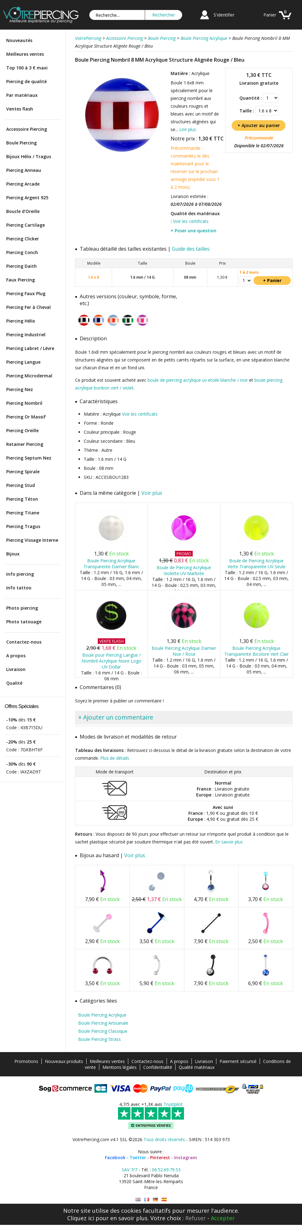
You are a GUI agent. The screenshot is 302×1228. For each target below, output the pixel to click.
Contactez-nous (23, 642)
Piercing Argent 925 (27, 198)
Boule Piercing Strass (99, 1039)
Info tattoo (18, 588)
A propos (16, 656)
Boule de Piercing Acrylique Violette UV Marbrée (184, 570)
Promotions (26, 1061)
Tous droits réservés (164, 1139)
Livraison (16, 669)
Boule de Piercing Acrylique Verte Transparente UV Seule (256, 563)
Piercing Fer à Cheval (28, 307)
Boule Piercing (21, 143)
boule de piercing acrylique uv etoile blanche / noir (198, 380)
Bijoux (13, 554)
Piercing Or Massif (26, 417)
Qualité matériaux (197, 1067)
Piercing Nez (19, 389)
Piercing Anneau (23, 170)
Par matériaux (22, 95)
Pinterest (160, 1157)
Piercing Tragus (23, 526)
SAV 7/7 (129, 1170)
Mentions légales (119, 1067)
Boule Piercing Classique (102, 1031)
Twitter (138, 1157)
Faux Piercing (20, 280)
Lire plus (187, 129)
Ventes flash (19, 109)
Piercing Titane (22, 513)
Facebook (115, 1157)
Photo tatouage (23, 622)
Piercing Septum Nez (28, 458)
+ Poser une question (193, 231)
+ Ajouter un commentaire (115, 717)
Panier (269, 15)
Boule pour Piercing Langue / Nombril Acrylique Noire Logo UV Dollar (111, 661)
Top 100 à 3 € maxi (27, 68)
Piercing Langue (23, 362)
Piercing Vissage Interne (32, 540)
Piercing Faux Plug (25, 293)
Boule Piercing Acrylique (102, 1015)
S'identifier (224, 15)
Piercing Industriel (25, 335)
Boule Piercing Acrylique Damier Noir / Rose (184, 651)
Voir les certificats (191, 221)
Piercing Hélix (20, 321)
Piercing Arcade (23, 184)
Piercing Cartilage (25, 225)
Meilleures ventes (25, 54)
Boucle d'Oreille (23, 211)
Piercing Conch (22, 252)
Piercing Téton (22, 499)
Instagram (185, 1157)
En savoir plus (229, 842)
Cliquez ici (80, 1218)
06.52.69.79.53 (166, 1170)
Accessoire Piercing (26, 129)
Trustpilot (173, 1104)
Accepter (223, 1218)
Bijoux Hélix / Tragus (28, 156)
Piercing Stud (20, 485)
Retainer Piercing (24, 444)
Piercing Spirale (23, 472)
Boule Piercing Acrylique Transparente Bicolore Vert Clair (256, 651)
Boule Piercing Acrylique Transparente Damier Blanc (111, 563)
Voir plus (151, 492)
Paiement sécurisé (238, 1061)
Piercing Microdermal (29, 376)
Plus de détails (114, 758)
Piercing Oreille (22, 430)
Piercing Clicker (22, 239)
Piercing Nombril (24, 403)
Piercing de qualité (26, 81)
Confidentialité (157, 1067)
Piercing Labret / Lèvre (30, 348)
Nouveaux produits (64, 1061)
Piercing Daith (21, 266)
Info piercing (20, 574)
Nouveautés (19, 40)
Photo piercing (22, 608)
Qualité (14, 683)
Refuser (195, 1218)
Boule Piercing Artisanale (103, 1023)
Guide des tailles (191, 248)
